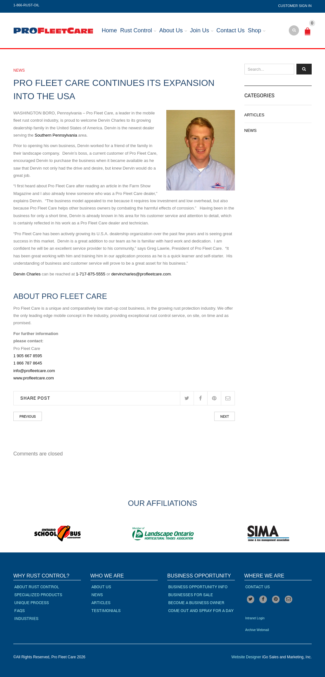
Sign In (305, 6)
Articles (254, 115)
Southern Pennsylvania (55, 135)
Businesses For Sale (190, 594)
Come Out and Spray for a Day (201, 610)
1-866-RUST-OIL (26, 5)
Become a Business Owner (196, 602)
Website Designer (246, 657)
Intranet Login (255, 618)
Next (224, 416)
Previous (27, 416)
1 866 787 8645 (27, 363)
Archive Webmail (257, 630)
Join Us (199, 30)
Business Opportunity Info (198, 586)
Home (109, 30)
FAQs (19, 610)
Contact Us (230, 30)
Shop (254, 30)
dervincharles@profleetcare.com (141, 274)
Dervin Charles (27, 274)
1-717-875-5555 (90, 274)
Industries (26, 618)
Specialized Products (38, 594)
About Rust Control (36, 586)
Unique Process (31, 602)
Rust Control (136, 30)
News (19, 70)
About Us (171, 30)
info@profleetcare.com (34, 370)
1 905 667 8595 (27, 355)
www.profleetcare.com (33, 378)
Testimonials (106, 610)
